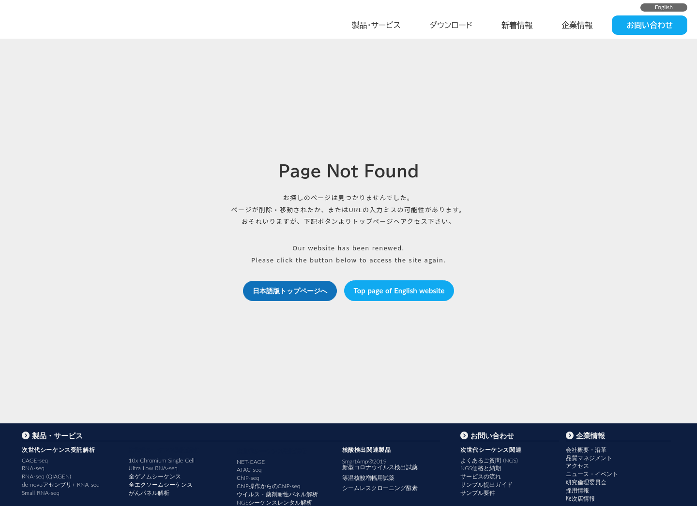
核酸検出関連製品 (366, 449)
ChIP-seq (248, 477)
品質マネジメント (589, 458)
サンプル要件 (477, 492)
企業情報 (576, 25)
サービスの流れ (480, 476)
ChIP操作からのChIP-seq (268, 486)
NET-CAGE (251, 461)
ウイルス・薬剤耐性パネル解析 (277, 494)
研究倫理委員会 (586, 482)
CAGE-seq (35, 460)
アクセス (577, 465)
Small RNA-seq (41, 492)
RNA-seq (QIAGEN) (46, 476)
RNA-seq (33, 468)
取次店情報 (580, 498)
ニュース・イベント (592, 473)
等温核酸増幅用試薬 (368, 477)
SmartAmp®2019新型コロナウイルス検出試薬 (380, 464)
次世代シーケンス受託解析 (58, 449)
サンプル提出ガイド (486, 484)
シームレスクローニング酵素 (380, 488)
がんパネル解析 (149, 492)
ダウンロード (451, 25)
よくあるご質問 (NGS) (489, 460)
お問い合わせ (649, 25)
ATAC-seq (249, 469)
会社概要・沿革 (586, 449)
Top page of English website (399, 290)
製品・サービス (375, 25)
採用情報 (577, 490)
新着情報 (516, 25)
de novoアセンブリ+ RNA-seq (61, 484)
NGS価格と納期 (480, 468)
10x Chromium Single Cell (162, 460)
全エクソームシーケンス (161, 484)
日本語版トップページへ (290, 291)
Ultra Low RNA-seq (153, 468)
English (664, 7)
